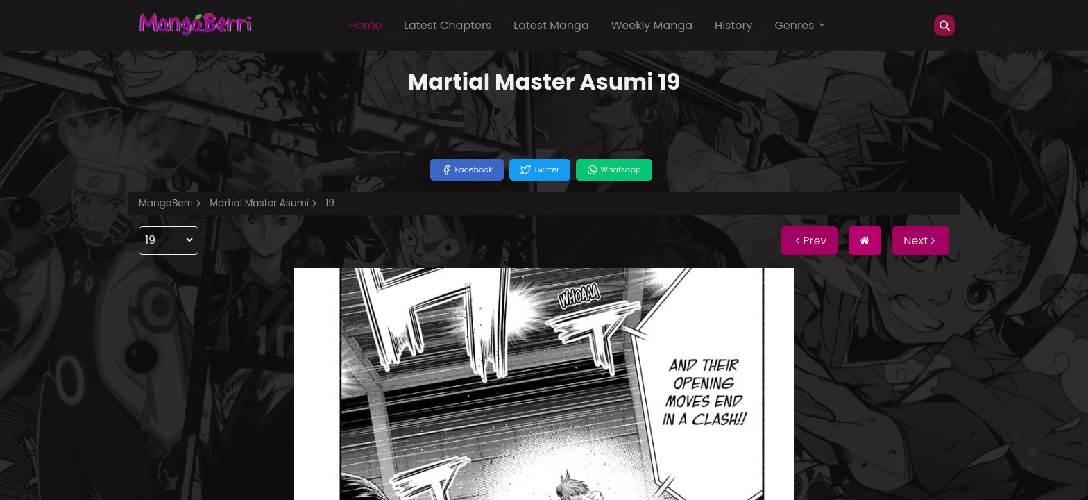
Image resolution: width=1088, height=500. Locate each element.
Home (365, 25)
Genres (800, 25)
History (733, 25)
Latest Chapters (447, 25)
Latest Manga (550, 25)
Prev (809, 240)
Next (920, 240)
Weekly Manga (651, 25)
